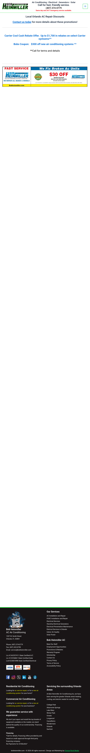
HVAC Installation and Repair (57, 619)
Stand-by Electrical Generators (58, 624)
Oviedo (49, 716)
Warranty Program (53, 652)
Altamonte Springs (53, 708)
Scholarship (51, 655)
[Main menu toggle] (85, 6)
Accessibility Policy (54, 666)
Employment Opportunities (56, 647)
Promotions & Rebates (55, 650)
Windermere (51, 724)
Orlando (49, 726)
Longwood (50, 718)
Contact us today (22, 22)
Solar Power (51, 635)
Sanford (49, 729)
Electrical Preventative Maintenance (60, 627)
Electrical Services (53, 621)
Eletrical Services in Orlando (57, 629)
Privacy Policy (52, 660)
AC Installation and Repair (56, 616)
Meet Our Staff (52, 644)
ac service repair (21, 690)
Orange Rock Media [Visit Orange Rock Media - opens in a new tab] (72, 751)
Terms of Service (53, 663)
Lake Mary (50, 710)
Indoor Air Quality (53, 632)
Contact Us (51, 658)
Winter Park (51, 713)
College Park (51, 705)
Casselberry (51, 721)
